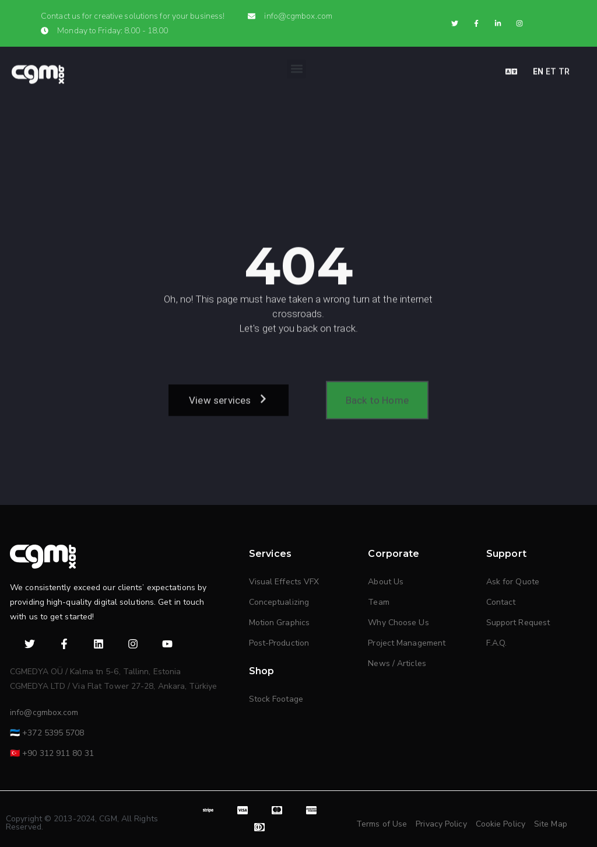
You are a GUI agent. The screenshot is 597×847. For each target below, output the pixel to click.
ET (551, 67)
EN (538, 67)
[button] (296, 65)
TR (564, 67)
